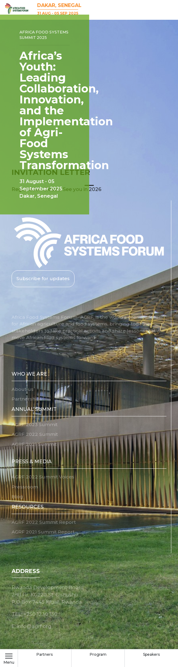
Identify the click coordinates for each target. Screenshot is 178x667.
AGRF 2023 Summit (35, 424)
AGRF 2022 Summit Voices (43, 477)
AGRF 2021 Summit (34, 444)
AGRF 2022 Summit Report (44, 522)
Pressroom (25, 487)
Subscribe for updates (43, 278)
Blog (17, 496)
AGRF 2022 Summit (35, 434)
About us (22, 389)
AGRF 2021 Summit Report (43, 532)
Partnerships (27, 399)
